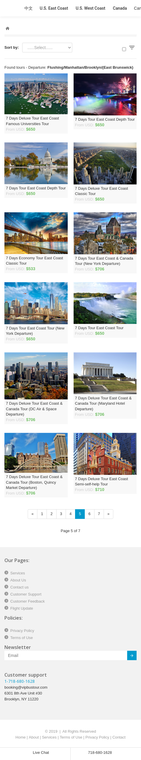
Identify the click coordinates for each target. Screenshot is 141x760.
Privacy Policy (22, 630)
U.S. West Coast (90, 8)
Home (21, 737)
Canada (120, 8)
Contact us (19, 587)
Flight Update (21, 608)
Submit (128, 656)
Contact (119, 737)
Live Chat (41, 752)
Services (17, 573)
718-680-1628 (100, 752)
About (34, 737)
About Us (18, 580)
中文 (28, 8)
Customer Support (26, 594)
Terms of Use (21, 637)
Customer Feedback (27, 601)
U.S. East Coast (54, 8)
